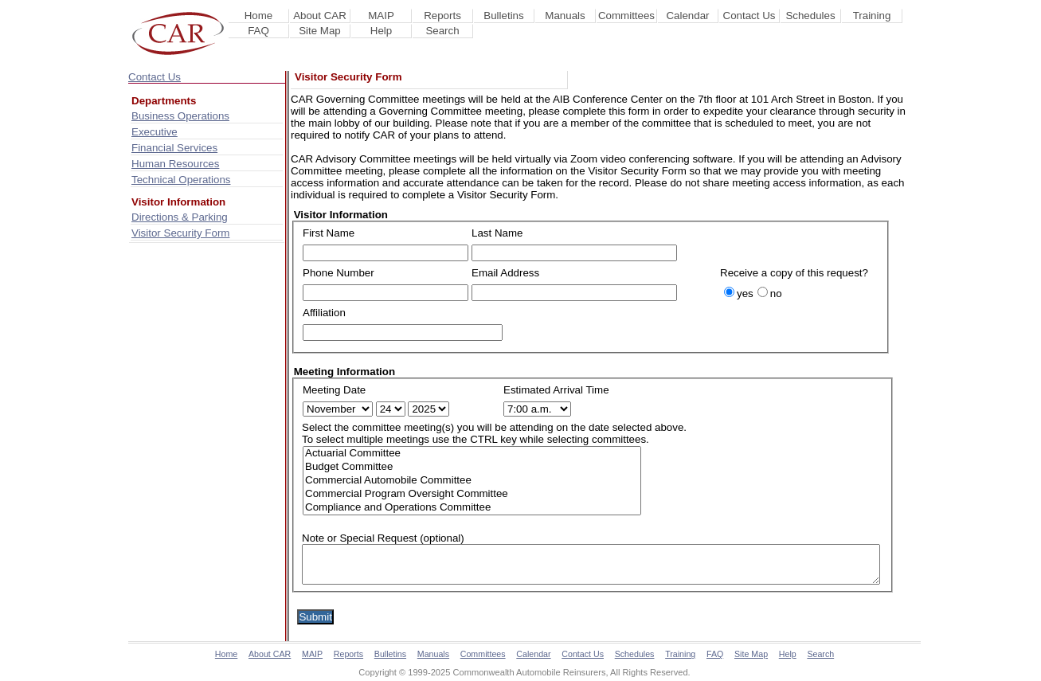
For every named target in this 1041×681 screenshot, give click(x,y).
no (776, 293)
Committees (626, 16)
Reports (442, 16)
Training (872, 16)
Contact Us (749, 16)
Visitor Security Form (180, 233)
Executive (154, 132)
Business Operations (180, 116)
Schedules (810, 16)
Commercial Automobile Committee (471, 480)
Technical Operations (180, 180)
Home (259, 16)
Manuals (565, 16)
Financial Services (174, 148)
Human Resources (175, 164)
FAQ (258, 31)
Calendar (687, 16)
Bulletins (503, 16)
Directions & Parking (179, 217)
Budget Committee (471, 467)
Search (442, 31)
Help (381, 31)
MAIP (381, 16)
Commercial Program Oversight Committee (471, 494)
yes (745, 293)
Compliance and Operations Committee (471, 508)
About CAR (319, 16)
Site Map (320, 31)
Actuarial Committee (471, 453)
